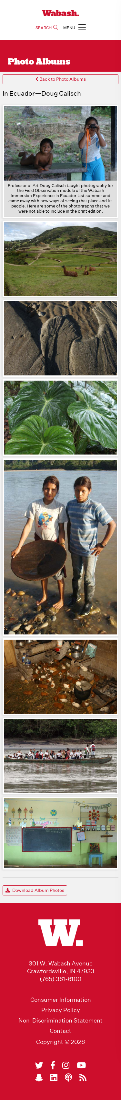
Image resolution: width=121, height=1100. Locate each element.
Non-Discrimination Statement (60, 1020)
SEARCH (46, 27)
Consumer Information (60, 1000)
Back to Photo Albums (60, 79)
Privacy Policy (60, 1010)
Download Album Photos (34, 890)
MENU (74, 27)
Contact (60, 1031)
